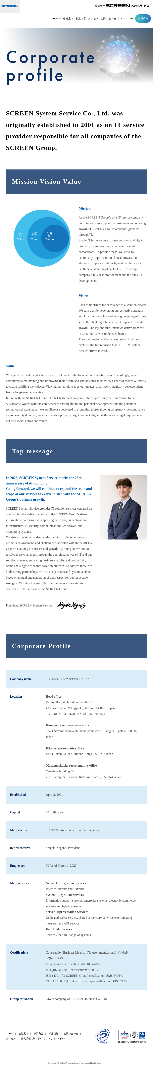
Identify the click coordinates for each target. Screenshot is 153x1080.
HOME (57, 18)
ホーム (9, 1033)
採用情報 (143, 18)
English (61, 1038)
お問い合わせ (108, 18)
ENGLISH (127, 18)
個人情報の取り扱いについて (36, 1038)
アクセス (93, 18)
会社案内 (68, 18)
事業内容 (81, 18)
